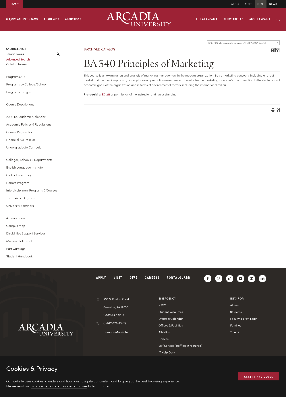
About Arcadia (259, 19)
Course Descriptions (20, 104)
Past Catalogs (15, 249)
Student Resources (171, 311)
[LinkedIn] (262, 278)
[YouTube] (240, 278)
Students (236, 311)
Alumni (234, 305)
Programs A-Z (15, 77)
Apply (235, 4)
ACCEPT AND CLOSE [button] (258, 376)
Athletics (164, 332)
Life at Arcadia (207, 19)
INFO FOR (237, 298)
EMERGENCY (167, 298)
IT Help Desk (167, 352)
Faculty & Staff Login (243, 318)
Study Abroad (233, 19)
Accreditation (15, 218)
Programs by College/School (26, 84)
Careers (152, 277)
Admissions (73, 19)
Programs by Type (18, 92)
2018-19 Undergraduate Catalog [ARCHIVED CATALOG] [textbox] (237, 42)
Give (260, 4)
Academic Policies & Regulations (28, 124)
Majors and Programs (22, 19)
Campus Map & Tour (117, 332)
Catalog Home (16, 64)
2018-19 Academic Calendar (25, 117)
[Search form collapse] (278, 19)
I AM (15, 3)
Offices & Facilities (171, 325)
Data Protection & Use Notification (59, 386)
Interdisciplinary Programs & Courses (31, 190)
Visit (248, 4)
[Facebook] (207, 278)
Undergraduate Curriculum (25, 147)
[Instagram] (218, 278)
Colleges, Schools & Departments (29, 160)
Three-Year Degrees (20, 198)
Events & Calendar (171, 318)
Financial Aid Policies (20, 140)
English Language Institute (24, 167)
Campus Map (15, 226)
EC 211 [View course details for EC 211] (106, 94)
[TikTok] (229, 278)
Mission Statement (19, 241)
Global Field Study (19, 175)
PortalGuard (178, 277)
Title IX (234, 332)
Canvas (164, 338)
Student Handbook (19, 256)
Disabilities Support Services (25, 233)
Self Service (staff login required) (180, 345)
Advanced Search (18, 59)
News (273, 4)
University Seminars (20, 206)
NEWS (162, 305)
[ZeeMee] (251, 278)
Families (235, 325)
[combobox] (243, 42)
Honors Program (17, 183)
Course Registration (20, 132)
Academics (51, 19)
